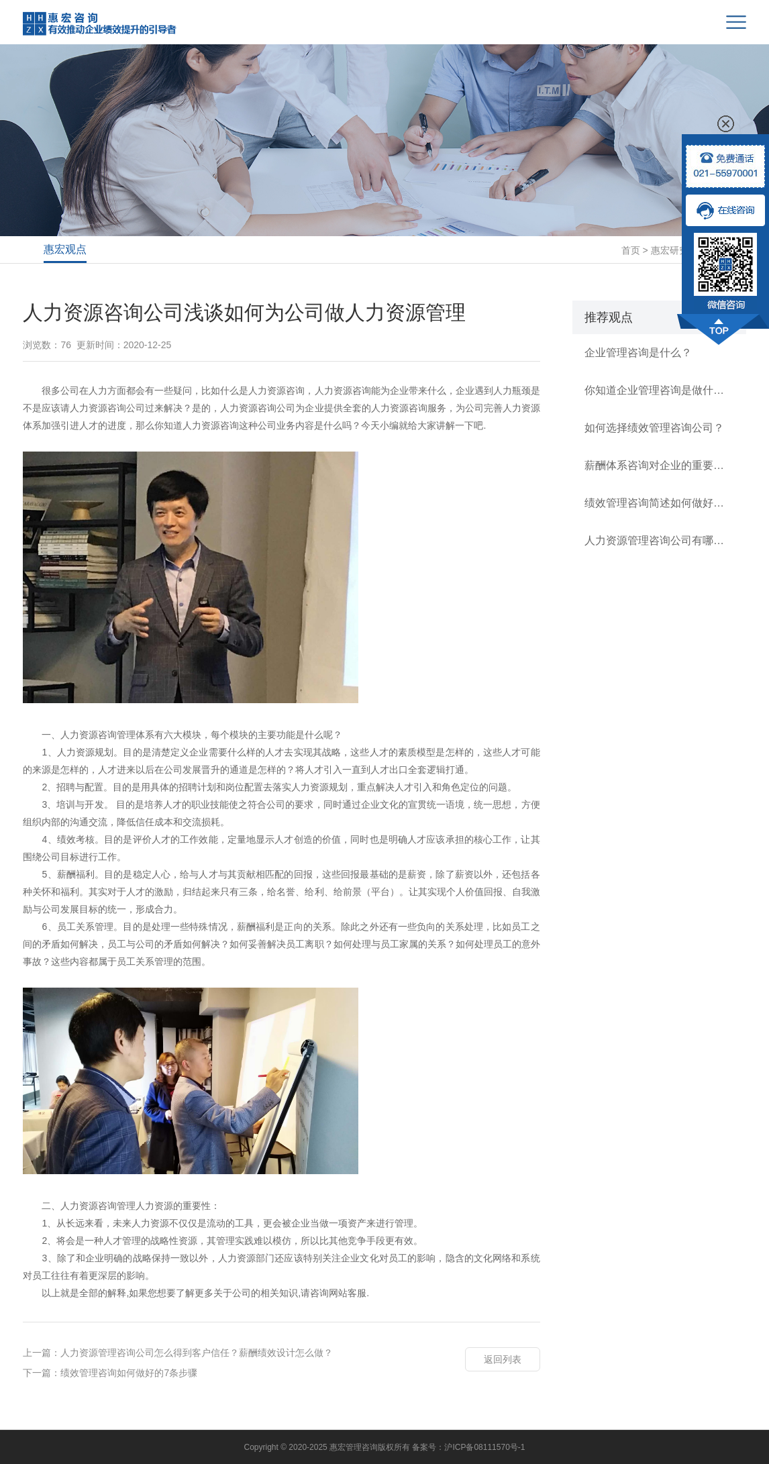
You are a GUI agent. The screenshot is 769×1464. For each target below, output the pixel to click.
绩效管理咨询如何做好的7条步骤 (128, 1372)
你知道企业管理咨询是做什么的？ (659, 390)
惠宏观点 (65, 249)
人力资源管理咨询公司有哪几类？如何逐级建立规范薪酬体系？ (659, 540)
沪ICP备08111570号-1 (484, 1447)
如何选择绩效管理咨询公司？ (654, 427)
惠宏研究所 (674, 250)
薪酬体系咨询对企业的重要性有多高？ (659, 465)
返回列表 (502, 1359)
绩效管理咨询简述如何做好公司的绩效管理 (659, 503)
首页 (630, 250)
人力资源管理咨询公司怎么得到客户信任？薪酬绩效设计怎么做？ (196, 1352)
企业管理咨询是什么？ (638, 352)
